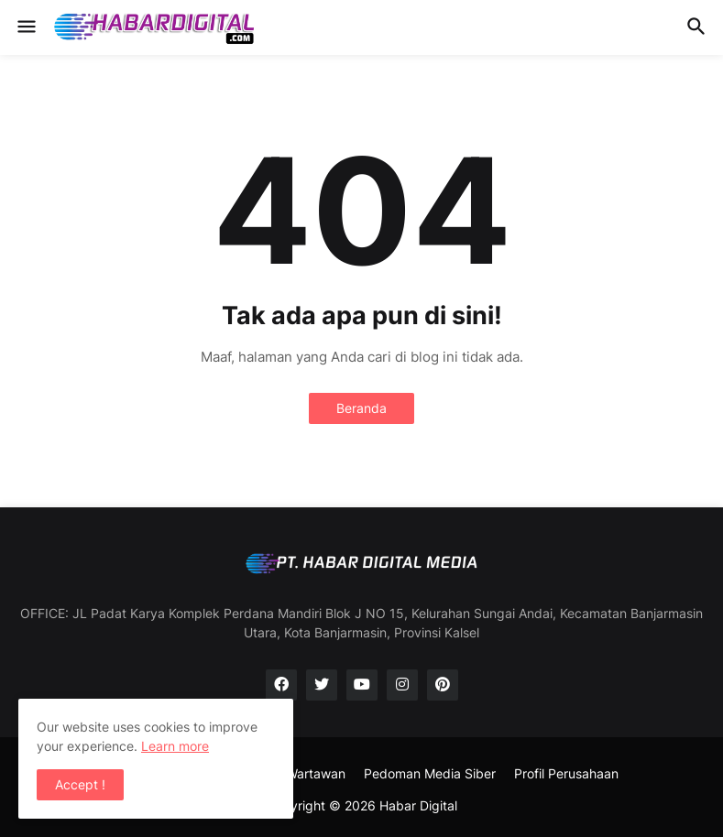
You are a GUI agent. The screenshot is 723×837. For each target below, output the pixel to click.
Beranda (361, 408)
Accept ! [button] (80, 784)
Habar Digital (418, 805)
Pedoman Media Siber (430, 773)
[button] (25, 27)
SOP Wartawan (300, 773)
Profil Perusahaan (566, 773)
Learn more (175, 746)
